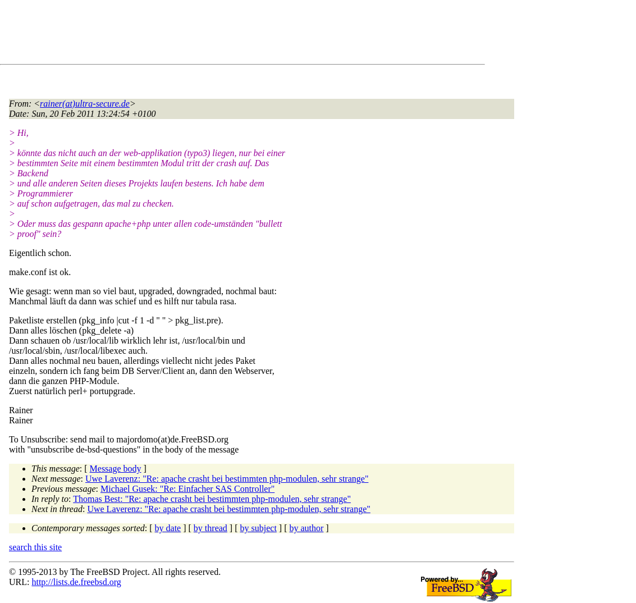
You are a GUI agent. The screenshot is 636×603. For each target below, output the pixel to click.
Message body (115, 468)
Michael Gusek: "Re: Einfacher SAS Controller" (187, 489)
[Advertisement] (213, 34)
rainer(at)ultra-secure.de (85, 103)
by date (168, 528)
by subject (258, 528)
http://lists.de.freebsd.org (76, 582)
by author (306, 528)
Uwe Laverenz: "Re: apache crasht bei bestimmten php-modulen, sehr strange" (226, 478)
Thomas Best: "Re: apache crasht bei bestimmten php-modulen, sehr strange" (212, 499)
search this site (35, 547)
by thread (210, 528)
